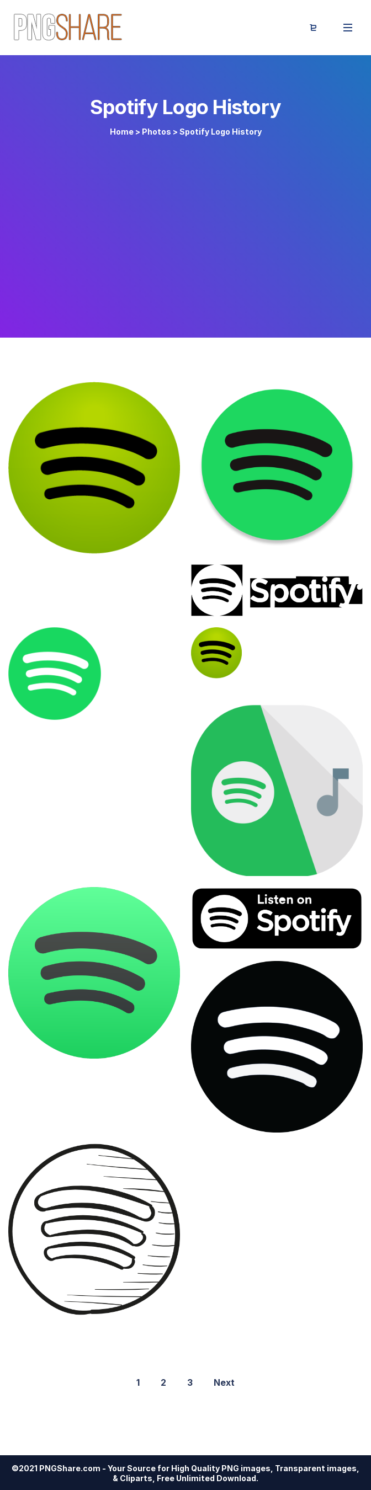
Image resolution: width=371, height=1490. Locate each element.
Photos (156, 131)
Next (224, 1382)
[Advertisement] (185, 233)
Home (122, 131)
